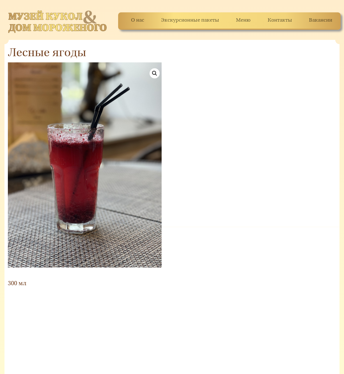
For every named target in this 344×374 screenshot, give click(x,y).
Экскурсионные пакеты (190, 20)
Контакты (280, 20)
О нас (137, 20)
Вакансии (320, 20)
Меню (243, 20)
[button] (155, 73)
